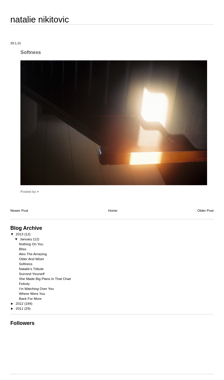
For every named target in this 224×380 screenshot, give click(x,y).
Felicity (24, 284)
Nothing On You (31, 244)
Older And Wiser (31, 259)
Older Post (205, 211)
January (26, 239)
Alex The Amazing (33, 254)
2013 (20, 234)
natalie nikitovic (39, 19)
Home (113, 211)
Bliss (22, 249)
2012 (20, 304)
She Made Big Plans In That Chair (45, 279)
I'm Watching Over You (36, 289)
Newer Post (19, 211)
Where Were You (32, 294)
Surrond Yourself (31, 274)
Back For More (30, 299)
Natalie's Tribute (31, 269)
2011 (20, 309)
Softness (25, 264)
